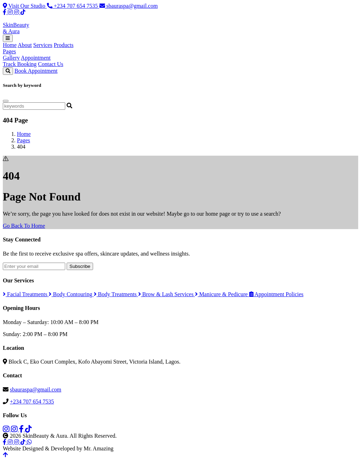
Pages (9, 51)
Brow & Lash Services (166, 294)
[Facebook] (5, 12)
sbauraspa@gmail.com (128, 6)
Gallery (11, 58)
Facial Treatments (26, 294)
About (25, 45)
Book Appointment (35, 71)
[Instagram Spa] (11, 12)
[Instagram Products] (17, 12)
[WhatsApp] (29, 442)
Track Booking (20, 64)
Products (63, 45)
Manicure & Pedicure (222, 294)
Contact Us (50, 64)
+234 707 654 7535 (73, 6)
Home (10, 45)
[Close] (5, 101)
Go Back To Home (24, 226)
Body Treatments (116, 294)
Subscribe (79, 266)
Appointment (35, 58)
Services (42, 45)
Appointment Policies (276, 294)
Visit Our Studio (25, 6)
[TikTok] (22, 12)
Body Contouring (71, 294)
